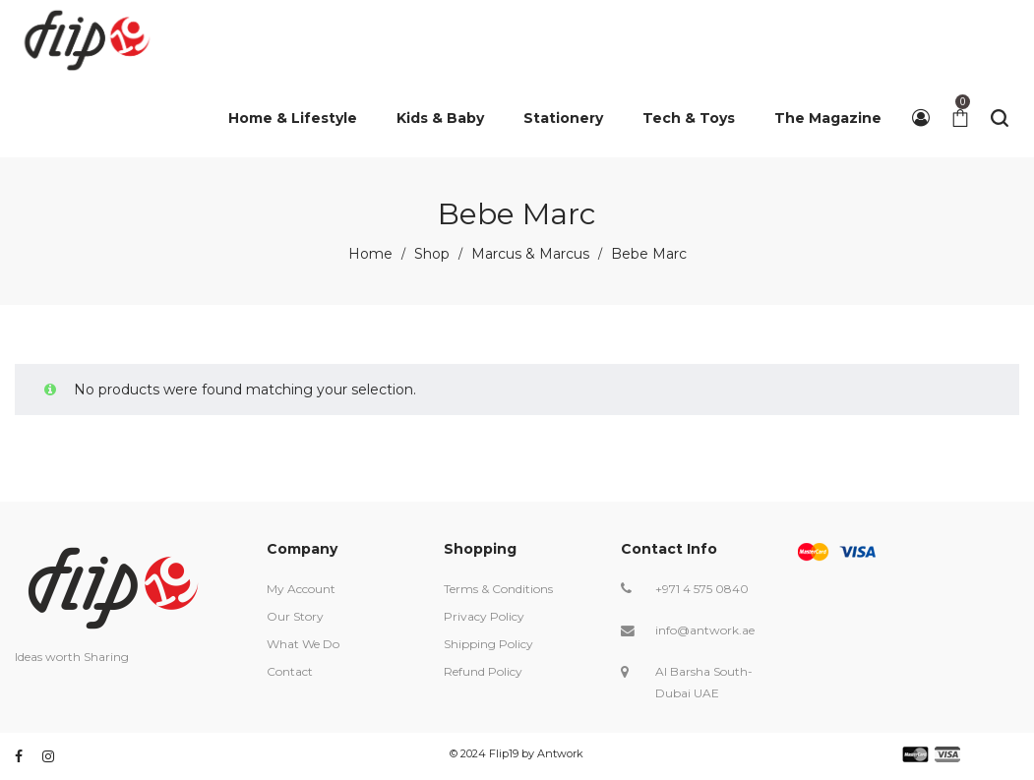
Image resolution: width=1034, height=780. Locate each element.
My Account (301, 588)
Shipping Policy (488, 643)
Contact (290, 671)
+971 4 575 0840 (702, 588)
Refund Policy (483, 671)
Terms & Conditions (498, 588)
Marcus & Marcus (530, 254)
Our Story (295, 616)
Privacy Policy (484, 616)
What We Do (303, 643)
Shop (432, 254)
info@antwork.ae (705, 630)
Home (370, 254)
